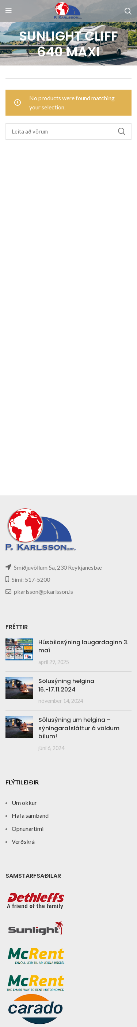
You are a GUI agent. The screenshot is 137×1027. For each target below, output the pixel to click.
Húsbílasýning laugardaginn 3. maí (83, 646)
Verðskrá (23, 841)
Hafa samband (30, 815)
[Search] (128, 11)
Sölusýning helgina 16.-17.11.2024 (66, 685)
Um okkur (24, 802)
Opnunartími (27, 828)
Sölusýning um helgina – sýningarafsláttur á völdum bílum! (78, 728)
